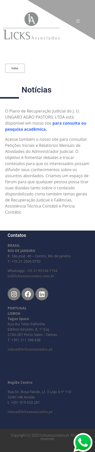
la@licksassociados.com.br (31, 276)
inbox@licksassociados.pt (30, 349)
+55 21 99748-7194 (42, 270)
